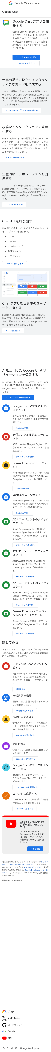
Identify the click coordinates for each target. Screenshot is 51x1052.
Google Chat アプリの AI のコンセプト (30, 408)
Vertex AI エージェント (27, 495)
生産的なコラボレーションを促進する (25, 176)
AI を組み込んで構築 (24, 710)
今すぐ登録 (35, 849)
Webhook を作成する (25, 735)
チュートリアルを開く (25, 456)
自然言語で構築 (22, 696)
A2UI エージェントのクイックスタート (31, 585)
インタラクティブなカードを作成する (22, 110)
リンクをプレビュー (14, 204)
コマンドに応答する (25, 794)
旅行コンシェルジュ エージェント (30, 436)
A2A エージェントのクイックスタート (30, 553)
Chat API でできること (26, 63)
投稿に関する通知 (23, 717)
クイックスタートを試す (26, 57)
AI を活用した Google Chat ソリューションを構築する (24, 372)
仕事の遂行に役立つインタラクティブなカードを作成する (25, 82)
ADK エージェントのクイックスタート (31, 521)
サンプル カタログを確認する (18, 397)
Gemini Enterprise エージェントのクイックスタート (30, 613)
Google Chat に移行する (27, 787)
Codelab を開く (23, 428)
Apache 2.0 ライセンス (33, 867)
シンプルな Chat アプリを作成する (30, 666)
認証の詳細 (19, 744)
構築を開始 (20, 689)
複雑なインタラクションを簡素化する (25, 129)
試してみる (10, 642)
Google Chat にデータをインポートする (30, 767)
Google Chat (10, 12)
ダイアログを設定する (15, 157)
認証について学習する (25, 759)
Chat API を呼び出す (17, 221)
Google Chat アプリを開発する (31, 23)
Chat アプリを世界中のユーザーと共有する (24, 305)
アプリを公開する (13, 330)
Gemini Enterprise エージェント (30, 465)
